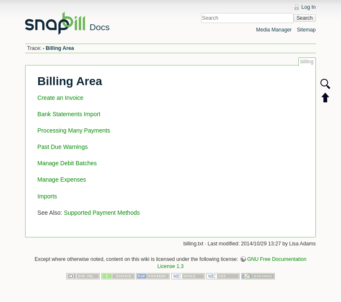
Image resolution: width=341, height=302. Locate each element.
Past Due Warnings (62, 146)
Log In (309, 7)
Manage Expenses (61, 179)
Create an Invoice (60, 97)
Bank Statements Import (68, 114)
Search (305, 18)
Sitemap (306, 30)
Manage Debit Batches (67, 163)
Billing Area (60, 48)
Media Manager (274, 30)
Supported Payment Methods (102, 212)
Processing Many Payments (73, 130)
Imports (47, 196)
